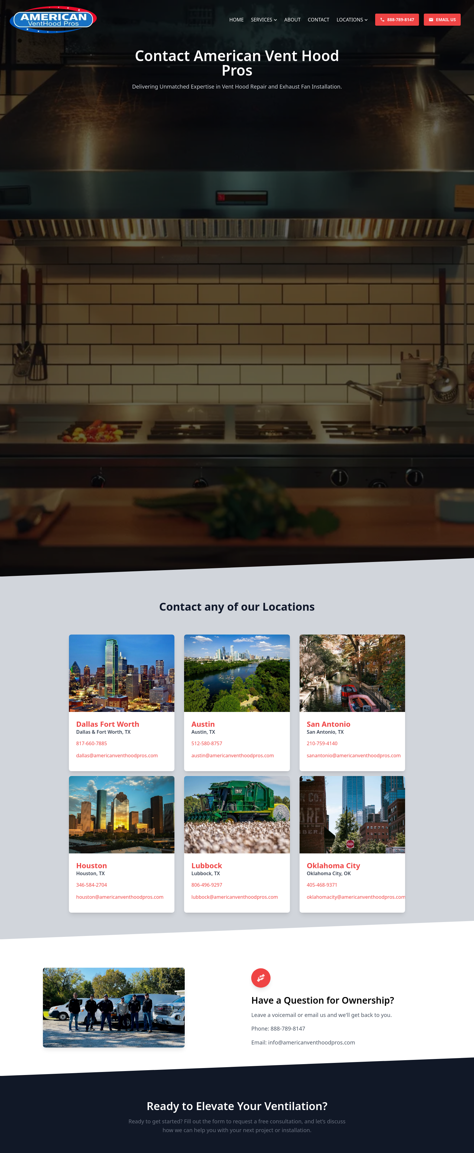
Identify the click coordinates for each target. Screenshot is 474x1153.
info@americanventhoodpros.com (311, 1042)
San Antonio (329, 724)
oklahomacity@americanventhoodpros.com (356, 897)
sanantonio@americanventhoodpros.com (354, 755)
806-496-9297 (206, 885)
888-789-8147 (288, 1028)
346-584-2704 (91, 885)
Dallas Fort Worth (107, 724)
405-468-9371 (322, 885)
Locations (349, 19)
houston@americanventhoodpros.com (120, 897)
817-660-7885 (91, 743)
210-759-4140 (322, 743)
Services (261, 19)
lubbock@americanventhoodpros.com (234, 897)
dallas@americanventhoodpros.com (117, 755)
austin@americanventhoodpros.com (232, 755)
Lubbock (206, 865)
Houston (91, 865)
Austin (203, 724)
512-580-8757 (206, 743)
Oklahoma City (333, 865)
